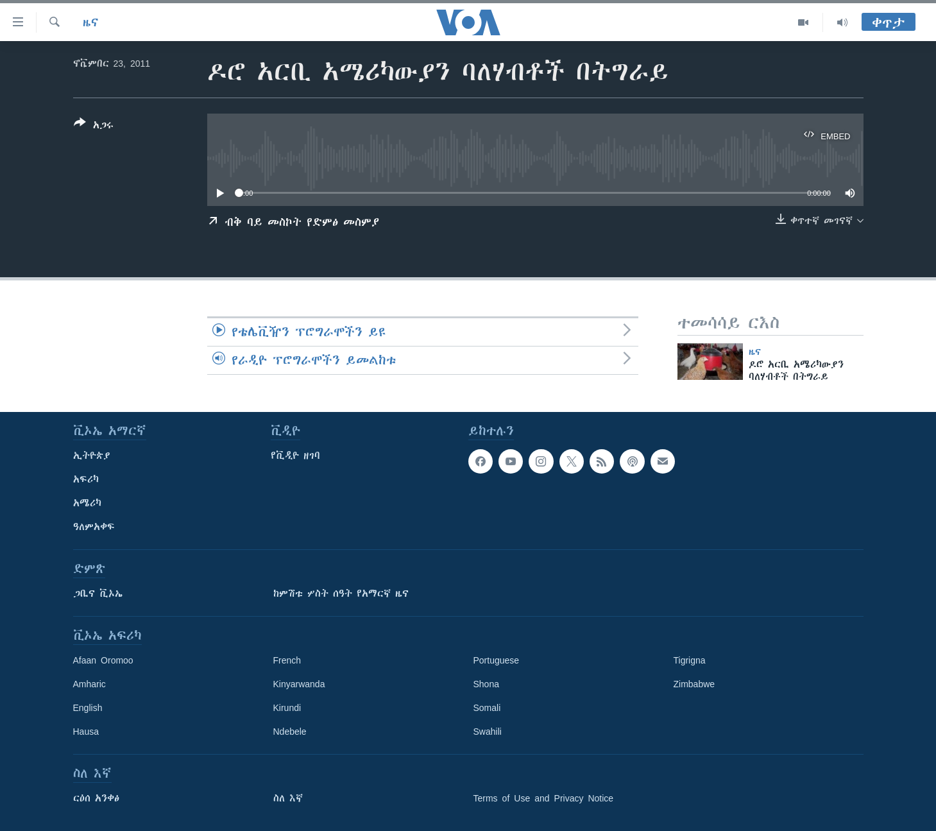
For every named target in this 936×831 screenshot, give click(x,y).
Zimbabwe (694, 684)
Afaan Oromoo (103, 660)
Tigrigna (690, 660)
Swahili (487, 731)
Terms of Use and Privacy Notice (543, 798)
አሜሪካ (87, 503)
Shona (486, 684)
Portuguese (496, 660)
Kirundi (287, 708)
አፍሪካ (86, 479)
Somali (487, 708)
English (88, 708)
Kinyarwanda (299, 684)
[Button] (94, 126)
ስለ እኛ (288, 798)
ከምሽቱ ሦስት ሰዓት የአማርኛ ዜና (341, 593)
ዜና (91, 22)
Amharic (89, 684)
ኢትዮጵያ (91, 455)
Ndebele (290, 731)
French (287, 660)
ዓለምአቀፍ (94, 527)
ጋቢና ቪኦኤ (98, 593)
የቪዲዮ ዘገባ (295, 455)
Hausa (86, 731)
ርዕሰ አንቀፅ (96, 798)
